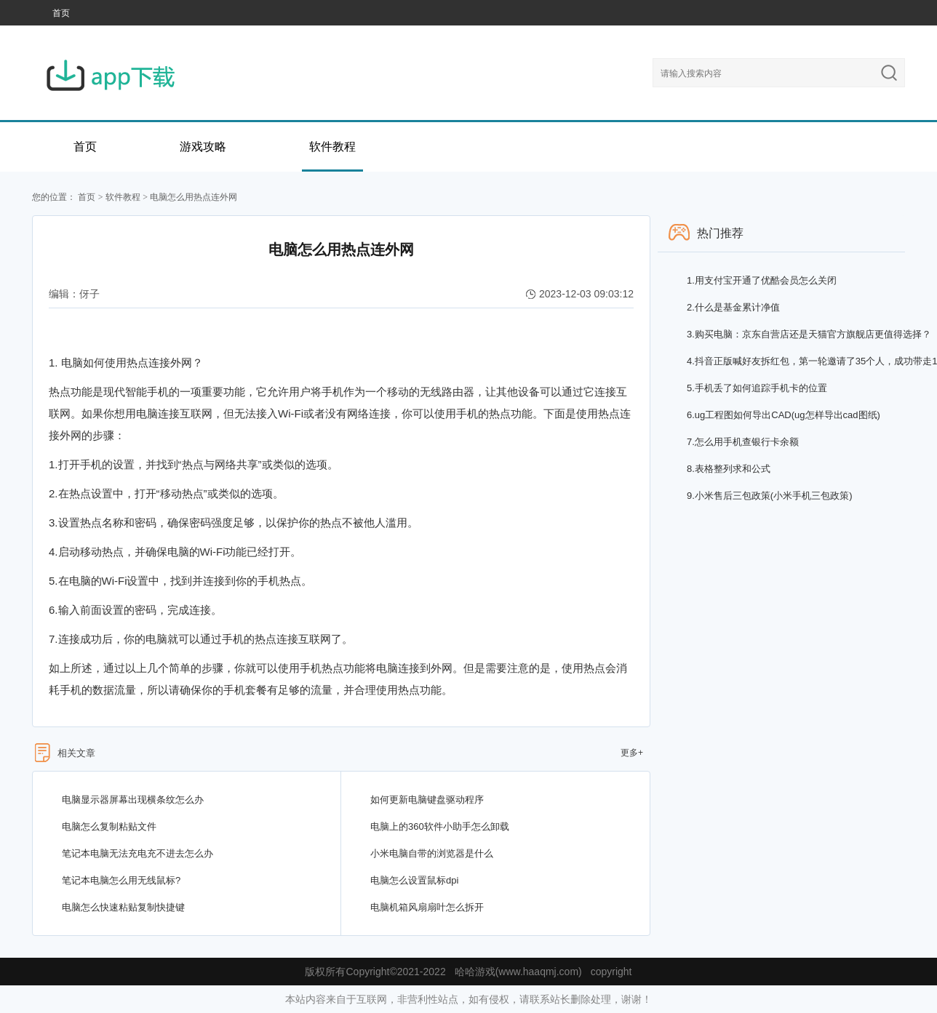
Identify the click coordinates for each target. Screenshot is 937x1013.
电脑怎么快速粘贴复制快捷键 (123, 907)
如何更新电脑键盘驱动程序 (427, 799)
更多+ (632, 753)
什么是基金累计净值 (733, 307)
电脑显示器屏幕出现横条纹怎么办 (133, 799)
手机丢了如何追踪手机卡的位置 (757, 388)
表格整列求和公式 (728, 468)
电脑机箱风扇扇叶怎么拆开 (427, 907)
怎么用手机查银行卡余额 (743, 441)
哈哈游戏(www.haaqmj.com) (518, 971)
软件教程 (332, 146)
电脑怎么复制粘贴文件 (109, 826)
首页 (61, 13)
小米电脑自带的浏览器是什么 (431, 853)
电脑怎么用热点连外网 (193, 197)
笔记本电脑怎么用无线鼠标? (121, 880)
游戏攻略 (203, 146)
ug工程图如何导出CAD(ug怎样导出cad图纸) (783, 414)
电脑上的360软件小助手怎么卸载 (439, 826)
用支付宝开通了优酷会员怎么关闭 (762, 280)
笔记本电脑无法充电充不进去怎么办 (137, 853)
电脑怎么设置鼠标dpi (414, 880)
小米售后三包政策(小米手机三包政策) (770, 495)
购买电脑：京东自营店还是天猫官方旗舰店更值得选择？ (809, 334)
